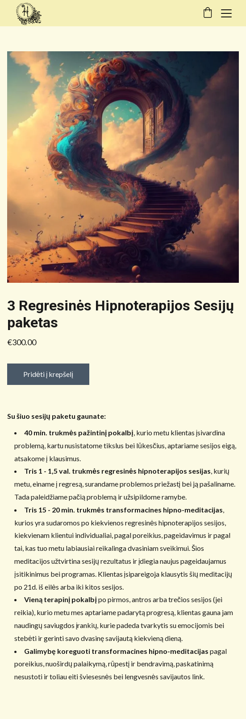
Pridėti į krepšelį (48, 374)
